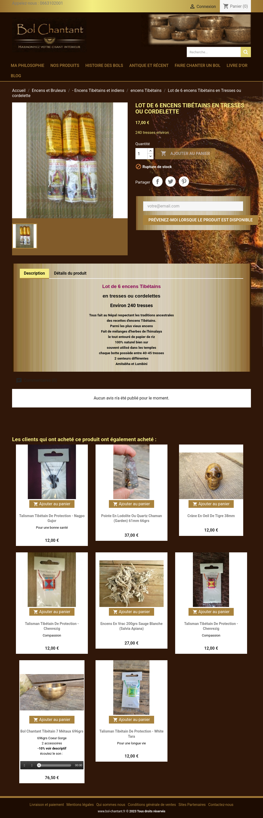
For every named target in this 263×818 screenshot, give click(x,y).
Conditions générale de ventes (152, 805)
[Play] (24, 765)
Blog (16, 75)
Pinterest (184, 181)
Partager (157, 181)
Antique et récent (148, 65)
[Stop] (32, 765)
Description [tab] (34, 273)
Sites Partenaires (192, 805)
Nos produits (64, 65)
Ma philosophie (27, 65)
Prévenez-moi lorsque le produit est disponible (200, 219)
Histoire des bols (104, 65)
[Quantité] (141, 153)
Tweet (170, 181)
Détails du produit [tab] (70, 273)
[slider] (55, 765)
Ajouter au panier (185, 153)
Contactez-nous (220, 805)
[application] (51, 765)
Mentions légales (80, 805)
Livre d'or (237, 65)
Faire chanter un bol (197, 65)
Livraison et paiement (47, 805)
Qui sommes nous (110, 805)
